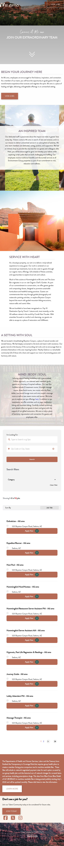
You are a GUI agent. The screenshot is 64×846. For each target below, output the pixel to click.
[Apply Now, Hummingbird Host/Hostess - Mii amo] (32, 596)
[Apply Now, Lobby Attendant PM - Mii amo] (32, 706)
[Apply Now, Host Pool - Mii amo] (32, 575)
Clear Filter (53, 485)
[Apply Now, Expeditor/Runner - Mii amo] (32, 553)
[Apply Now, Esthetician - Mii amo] (32, 531)
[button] (53, 449)
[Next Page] (48, 741)
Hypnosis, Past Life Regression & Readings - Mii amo (29, 652)
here (36, 399)
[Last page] (55, 741)
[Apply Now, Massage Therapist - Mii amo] (32, 727)
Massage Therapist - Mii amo (19, 717)
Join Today (11, 811)
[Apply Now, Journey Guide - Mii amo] (32, 684)
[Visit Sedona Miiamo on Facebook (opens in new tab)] (6, 818)
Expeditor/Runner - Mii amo (18, 543)
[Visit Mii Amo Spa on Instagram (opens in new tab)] (20, 818)
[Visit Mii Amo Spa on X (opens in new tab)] (13, 818)
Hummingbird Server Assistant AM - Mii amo (26, 630)
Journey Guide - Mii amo (17, 674)
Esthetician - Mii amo (16, 521)
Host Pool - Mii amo (15, 564)
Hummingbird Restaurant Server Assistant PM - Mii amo (30, 608)
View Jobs (55, 4)
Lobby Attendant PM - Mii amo (20, 696)
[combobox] (32, 449)
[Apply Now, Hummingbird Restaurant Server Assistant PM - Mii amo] (32, 618)
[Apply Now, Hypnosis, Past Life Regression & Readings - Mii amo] (32, 662)
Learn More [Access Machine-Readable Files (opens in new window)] (12, 788)
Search (31, 459)
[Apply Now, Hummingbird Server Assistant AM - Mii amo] (32, 640)
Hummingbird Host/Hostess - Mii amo (23, 586)
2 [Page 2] (43, 741)
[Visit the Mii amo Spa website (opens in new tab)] (9, 4)
